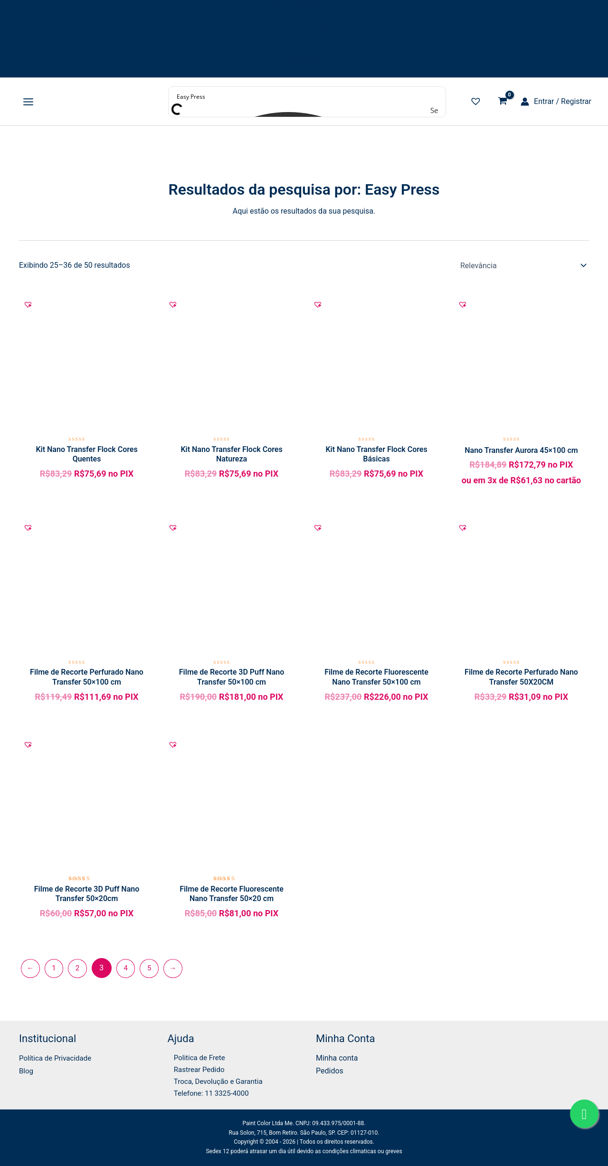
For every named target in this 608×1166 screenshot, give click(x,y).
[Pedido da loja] (522, 265)
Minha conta (337, 1055)
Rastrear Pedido (194, 1067)
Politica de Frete (195, 1055)
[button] (28, 305)
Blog (26, 1067)
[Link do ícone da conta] (556, 101)
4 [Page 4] (129, 973)
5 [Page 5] (154, 973)
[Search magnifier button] (436, 110)
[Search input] (307, 96)
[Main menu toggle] (28, 101)
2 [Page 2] (80, 973)
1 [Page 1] (55, 973)
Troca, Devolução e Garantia (215, 1080)
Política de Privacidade (57, 1055)
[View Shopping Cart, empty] (502, 102)
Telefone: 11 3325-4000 (207, 1092)
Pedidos (329, 1067)
